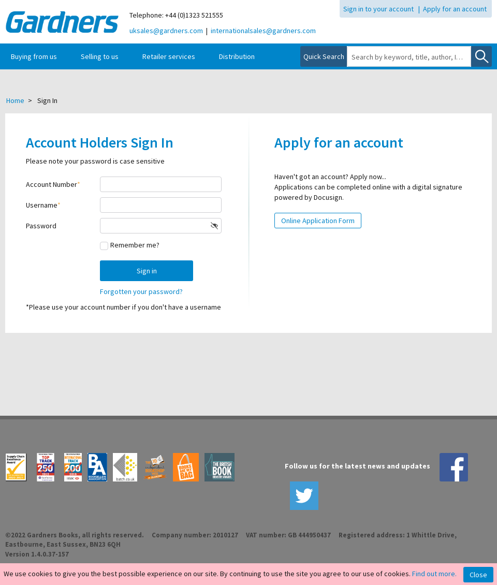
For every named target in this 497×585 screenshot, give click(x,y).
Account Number (51, 184)
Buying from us (34, 56)
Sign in (147, 270)
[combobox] (409, 57)
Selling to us (100, 56)
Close (478, 574)
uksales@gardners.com (166, 30)
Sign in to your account (378, 8)
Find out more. (434, 573)
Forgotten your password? (141, 291)
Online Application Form (318, 220)
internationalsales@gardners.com (263, 30)
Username (41, 205)
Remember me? (134, 245)
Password (41, 225)
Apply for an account (455, 8)
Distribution (237, 56)
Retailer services (168, 56)
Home (15, 100)
